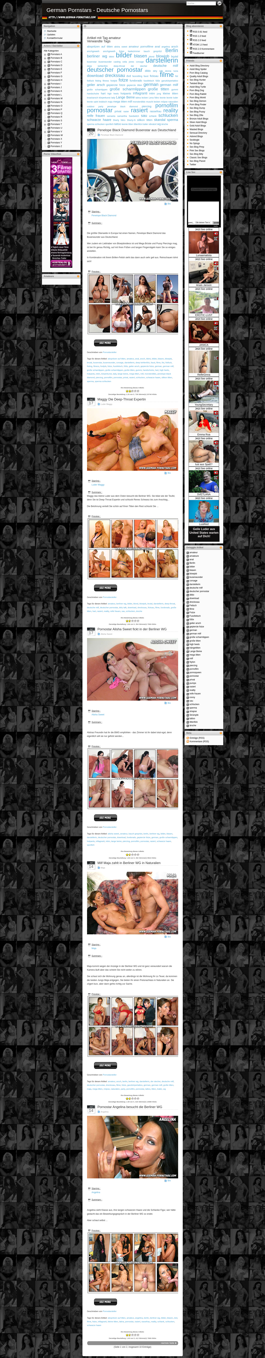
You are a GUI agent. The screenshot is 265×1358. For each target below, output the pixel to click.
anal (157, 46)
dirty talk (158, 71)
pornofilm (166, 105)
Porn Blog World (198, 97)
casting (117, 62)
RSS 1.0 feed (199, 36)
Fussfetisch (195, 616)
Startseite (51, 31)
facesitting (137, 76)
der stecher (139, 66)
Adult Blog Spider (198, 69)
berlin (146, 834)
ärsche (164, 124)
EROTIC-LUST (203, 315)
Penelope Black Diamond (112, 135)
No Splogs (195, 143)
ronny (192, 697)
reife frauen (96, 116)
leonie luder (172, 97)
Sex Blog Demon (198, 101)
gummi (174, 89)
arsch (174, 46)
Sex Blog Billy (196, 154)
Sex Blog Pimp (197, 147)
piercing (146, 106)
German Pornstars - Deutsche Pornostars (97, 10)
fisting (98, 81)
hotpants (126, 93)
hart (103, 93)
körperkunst (104, 97)
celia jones (128, 62)
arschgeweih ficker (113, 51)
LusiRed (204, 524)
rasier (126, 111)
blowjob (162, 56)
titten (130, 124)
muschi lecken (153, 101)
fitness (106, 81)
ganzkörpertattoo (169, 81)
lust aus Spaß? (203, 464)
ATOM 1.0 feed (200, 44)
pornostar (100, 110)
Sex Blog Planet (197, 161)
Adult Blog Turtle (198, 87)
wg (159, 124)
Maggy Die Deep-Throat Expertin (122, 399)
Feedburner (198, 53)
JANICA (204, 344)
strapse (193, 711)
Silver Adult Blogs (198, 122)
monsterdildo (139, 101)
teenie (125, 124)
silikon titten (145, 119)
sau (144, 115)
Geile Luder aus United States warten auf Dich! (203, 532)
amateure (194, 556)
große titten (158, 89)
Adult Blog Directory (199, 65)
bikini (111, 56)
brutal (89, 362)
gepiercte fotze (115, 84)
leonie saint (92, 101)
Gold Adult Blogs (198, 125)
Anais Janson (203, 285)
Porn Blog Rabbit (198, 94)
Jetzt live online (204, 229)
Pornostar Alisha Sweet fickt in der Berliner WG (132, 629)
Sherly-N (131, 120)
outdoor (91, 106)
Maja (103, 868)
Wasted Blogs (196, 129)
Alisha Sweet (106, 634)
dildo (148, 70)
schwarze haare (99, 120)
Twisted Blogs (196, 83)
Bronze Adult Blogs (199, 118)
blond (135, 604)
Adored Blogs (196, 136)
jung (159, 93)
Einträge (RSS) (197, 738)
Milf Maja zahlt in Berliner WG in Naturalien (129, 863)
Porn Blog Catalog (199, 73)
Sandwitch (134, 116)
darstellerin (162, 60)
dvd (128, 75)
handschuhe (93, 93)
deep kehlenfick (97, 66)
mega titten (120, 101)
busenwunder (105, 62)
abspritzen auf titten (100, 46)
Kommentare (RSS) (199, 741)
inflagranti (140, 93)
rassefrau (155, 111)
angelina (165, 46)
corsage (140, 62)
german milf (169, 85)
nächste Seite (167, 1343)
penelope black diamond (122, 106)
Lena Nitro (154, 97)
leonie (163, 97)
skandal (159, 120)
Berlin (171, 50)
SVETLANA (204, 494)
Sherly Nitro (119, 120)
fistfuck (90, 81)
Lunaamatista (203, 255)
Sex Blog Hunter (198, 80)
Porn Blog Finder (198, 104)
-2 (127, 391)
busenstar (92, 62)
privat (118, 111)
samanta (111, 116)
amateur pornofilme (141, 46)
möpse (164, 101)
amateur (130, 359)
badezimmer (134, 51)
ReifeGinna (203, 374)
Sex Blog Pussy (197, 111)
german (151, 84)
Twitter (193, 164)
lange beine (123, 374)
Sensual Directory (198, 133)
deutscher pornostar (115, 69)
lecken (145, 97)
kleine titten (170, 93)
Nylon (192, 662)
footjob (113, 81)
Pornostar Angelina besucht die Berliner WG (130, 1107)
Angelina (105, 1112)
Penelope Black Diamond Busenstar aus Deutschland (137, 130)
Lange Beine (125, 97)
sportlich (109, 124)
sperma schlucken (96, 124)
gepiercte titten (134, 85)
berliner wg (97, 56)
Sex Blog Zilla (196, 115)
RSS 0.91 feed (200, 32)
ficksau (154, 75)
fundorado (136, 80)
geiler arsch (96, 85)
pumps (193, 683)
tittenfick (138, 124)
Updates (51, 34)
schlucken (168, 115)
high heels (113, 93)
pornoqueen (195, 672)
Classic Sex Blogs (198, 157)
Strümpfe (194, 715)
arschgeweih (93, 51)
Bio (169, 203)
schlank (153, 116)
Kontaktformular (55, 38)
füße (158, 81)
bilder (124, 55)
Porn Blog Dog (197, 90)
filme (167, 74)
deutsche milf (165, 66)
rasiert (139, 110)
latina (138, 97)
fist (176, 76)
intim (152, 93)
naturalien (173, 101)
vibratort (153, 124)
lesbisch (103, 101)
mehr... (216, 226)
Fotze (192, 612)
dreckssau (115, 75)
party (100, 106)
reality (170, 110)
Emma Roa (203, 434)
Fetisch (193, 605)
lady (113, 97)
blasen (140, 55)
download (95, 75)
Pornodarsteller (110, 352)
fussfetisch (149, 81)
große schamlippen (97, 89)
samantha (122, 116)
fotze (123, 79)
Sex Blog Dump (197, 108)
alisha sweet (120, 46)
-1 (128, 391)
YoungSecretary (204, 404)
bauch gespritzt (153, 51)
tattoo (117, 124)
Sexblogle (194, 140)
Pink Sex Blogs (197, 150)
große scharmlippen (128, 89)
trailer (145, 124)
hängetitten (195, 648)
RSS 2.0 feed (199, 40)
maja (110, 101)
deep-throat (119, 66)
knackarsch (92, 97)
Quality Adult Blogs (199, 76)
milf (130, 101)
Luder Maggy (106, 404)
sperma (172, 120)
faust (146, 76)
